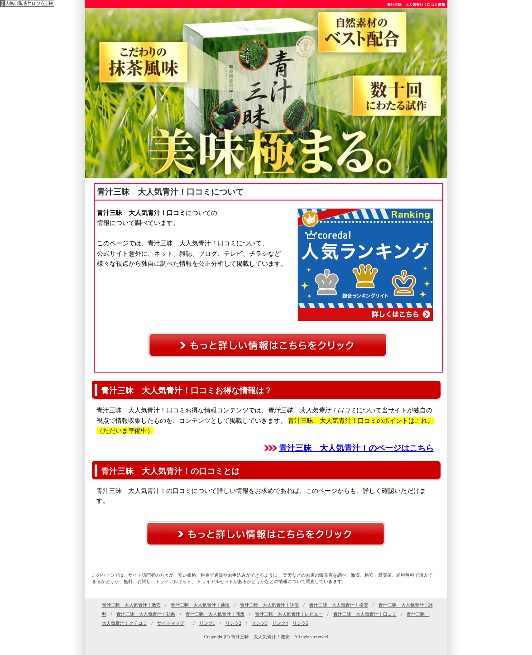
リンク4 (280, 623)
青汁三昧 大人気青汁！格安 (338, 604)
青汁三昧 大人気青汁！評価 (269, 604)
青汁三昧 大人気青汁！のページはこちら (356, 448)
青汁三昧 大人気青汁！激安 (131, 604)
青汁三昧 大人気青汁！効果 (145, 614)
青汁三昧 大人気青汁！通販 (200, 604)
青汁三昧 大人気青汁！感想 (215, 614)
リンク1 (207, 623)
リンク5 (300, 623)
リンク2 (233, 623)
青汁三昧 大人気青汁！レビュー (289, 614)
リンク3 (260, 623)
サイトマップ (170, 623)
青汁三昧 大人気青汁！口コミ (365, 614)
